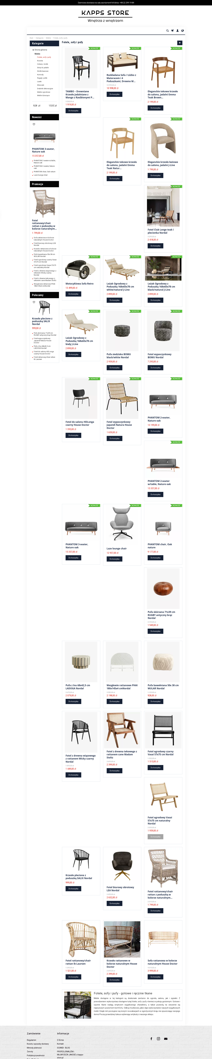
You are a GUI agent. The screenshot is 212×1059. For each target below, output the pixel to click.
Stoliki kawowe (42, 71)
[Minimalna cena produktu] (35, 106)
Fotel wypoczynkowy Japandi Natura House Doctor (119, 423)
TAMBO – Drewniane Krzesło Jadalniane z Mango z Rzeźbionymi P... (80, 94)
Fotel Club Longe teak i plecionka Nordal (161, 231)
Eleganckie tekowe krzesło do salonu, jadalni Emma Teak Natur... (122, 165)
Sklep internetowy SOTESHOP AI (174, 1056)
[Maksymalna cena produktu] (52, 106)
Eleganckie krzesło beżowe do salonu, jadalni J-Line (163, 163)
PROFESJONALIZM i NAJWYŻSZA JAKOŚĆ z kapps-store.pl (70, 1040)
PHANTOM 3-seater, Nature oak (77, 541)
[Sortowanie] (179, 43)
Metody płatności (34, 1033)
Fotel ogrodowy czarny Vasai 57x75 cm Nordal (160, 746)
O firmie (60, 1025)
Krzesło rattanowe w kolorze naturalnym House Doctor (122, 953)
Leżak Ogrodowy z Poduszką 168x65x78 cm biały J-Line (79, 338)
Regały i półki (42, 78)
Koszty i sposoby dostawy (38, 1029)
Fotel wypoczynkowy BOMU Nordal (159, 354)
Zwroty (30, 1037)
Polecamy (37, 295)
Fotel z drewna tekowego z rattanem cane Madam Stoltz (122, 747)
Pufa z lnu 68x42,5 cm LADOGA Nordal (78, 681)
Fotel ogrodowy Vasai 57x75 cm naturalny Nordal (160, 812)
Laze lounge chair (117, 545)
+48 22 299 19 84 (127, 3)
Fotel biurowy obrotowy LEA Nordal (120, 879)
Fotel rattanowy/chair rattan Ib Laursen (78, 952)
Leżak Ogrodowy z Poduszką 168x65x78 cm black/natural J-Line (161, 285)
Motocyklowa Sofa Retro (79, 282)
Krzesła (40, 61)
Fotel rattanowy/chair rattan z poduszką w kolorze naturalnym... (160, 886)
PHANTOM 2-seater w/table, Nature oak (159, 479)
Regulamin (31, 1025)
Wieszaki (40, 85)
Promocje (37, 184)
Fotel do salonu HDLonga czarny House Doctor (80, 422)
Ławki (39, 82)
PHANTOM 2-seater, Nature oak (159, 417)
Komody (40, 75)
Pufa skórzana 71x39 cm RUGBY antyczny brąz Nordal (161, 610)
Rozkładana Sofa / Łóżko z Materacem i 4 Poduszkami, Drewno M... (121, 77)
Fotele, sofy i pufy (44, 57)
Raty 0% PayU (33, 1044)
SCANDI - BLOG (63, 1033)
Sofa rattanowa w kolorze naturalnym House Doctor (162, 952)
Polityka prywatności (35, 1041)
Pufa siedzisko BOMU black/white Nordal (119, 354)
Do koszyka (73, 110)
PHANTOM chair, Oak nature (160, 541)
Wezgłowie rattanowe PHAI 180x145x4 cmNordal (122, 681)
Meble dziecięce (43, 95)
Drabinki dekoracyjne (45, 89)
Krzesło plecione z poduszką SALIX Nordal (79, 868)
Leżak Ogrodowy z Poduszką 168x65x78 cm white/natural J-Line (120, 285)
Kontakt (60, 1029)
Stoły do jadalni (43, 68)
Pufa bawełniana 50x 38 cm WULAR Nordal (163, 681)
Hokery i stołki (42, 64)
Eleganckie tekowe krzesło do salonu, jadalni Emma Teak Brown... (163, 94)
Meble (37, 54)
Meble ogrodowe (43, 92)
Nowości (37, 117)
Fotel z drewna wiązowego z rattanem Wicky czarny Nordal (81, 753)
